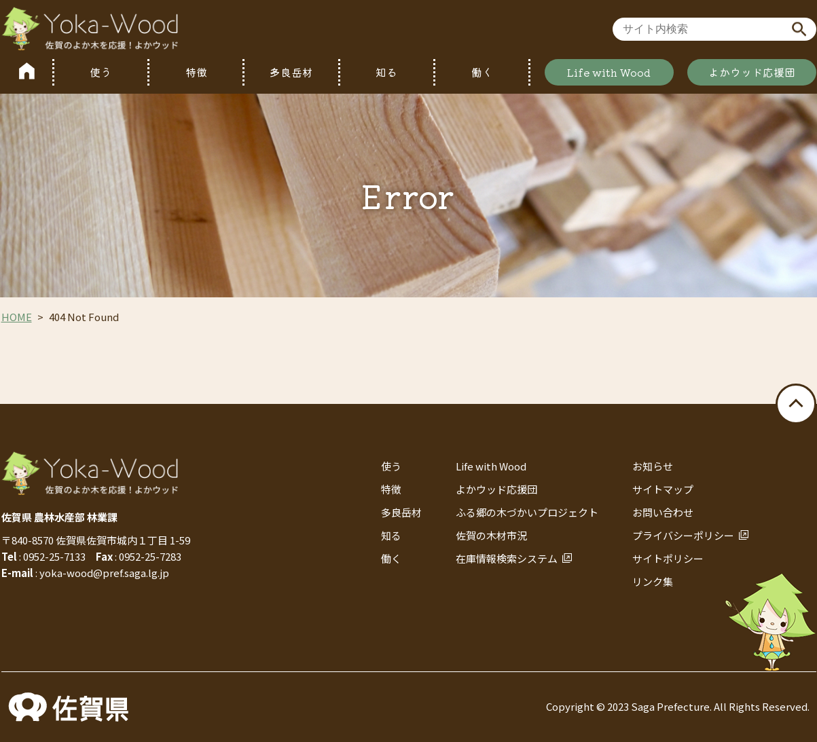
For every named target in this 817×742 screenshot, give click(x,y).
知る (386, 72)
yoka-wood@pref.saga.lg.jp (104, 572)
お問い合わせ (662, 512)
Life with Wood (609, 72)
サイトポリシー (668, 558)
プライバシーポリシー (683, 535)
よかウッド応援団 (751, 72)
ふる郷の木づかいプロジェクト (527, 512)
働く (482, 72)
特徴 (196, 72)
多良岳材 (291, 72)
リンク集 (652, 581)
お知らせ (652, 466)
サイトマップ (662, 489)
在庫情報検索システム (507, 558)
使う (100, 72)
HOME (16, 317)
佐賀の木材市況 (491, 535)
